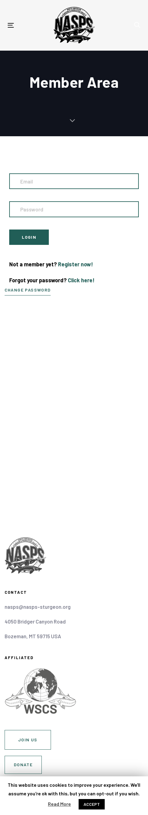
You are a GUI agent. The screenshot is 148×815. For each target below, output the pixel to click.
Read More (59, 804)
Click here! (81, 280)
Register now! (75, 264)
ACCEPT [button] (92, 804)
